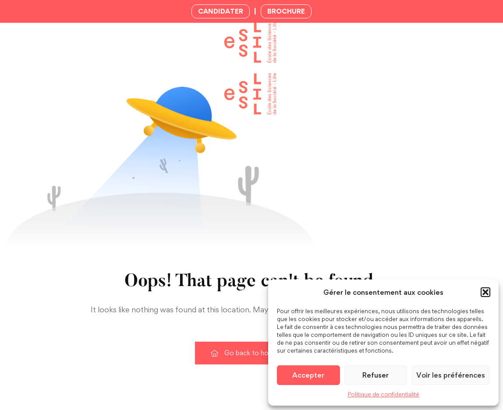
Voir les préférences (450, 375)
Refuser (375, 375)
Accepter (308, 375)
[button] (485, 292)
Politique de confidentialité (383, 394)
